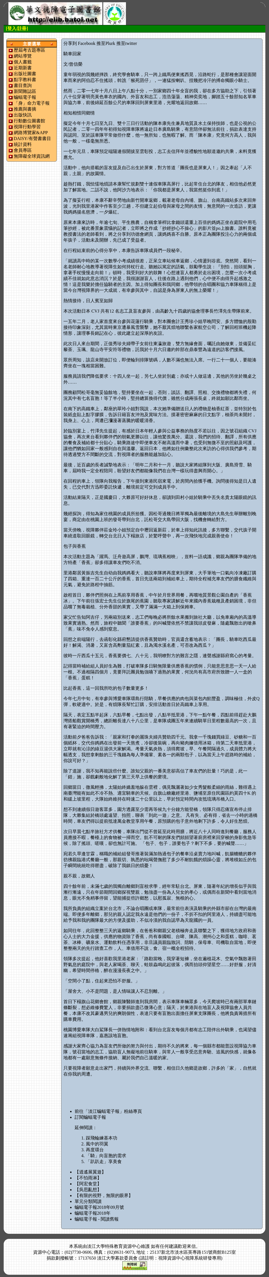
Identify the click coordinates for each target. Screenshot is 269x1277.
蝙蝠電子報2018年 (93, 1213)
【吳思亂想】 (88, 1189)
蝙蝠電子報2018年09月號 (99, 1207)
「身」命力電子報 (32, 103)
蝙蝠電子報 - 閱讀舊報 (97, 1219)
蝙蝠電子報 (25, 97)
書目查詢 (23, 85)
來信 (191, 1246)
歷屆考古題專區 (29, 50)
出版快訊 (23, 115)
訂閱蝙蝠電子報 (90, 1117)
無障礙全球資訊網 (32, 156)
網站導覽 (23, 56)
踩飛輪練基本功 (101, 1138)
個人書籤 (23, 61)
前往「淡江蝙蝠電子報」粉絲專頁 (108, 1111)
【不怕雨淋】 (88, 1177)
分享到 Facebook (79, 43)
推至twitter (126, 43)
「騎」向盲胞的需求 (106, 1155)
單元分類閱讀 (88, 1201)
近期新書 (23, 67)
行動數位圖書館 (29, 120)
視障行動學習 (27, 126)
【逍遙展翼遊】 (90, 1172)
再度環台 (95, 1149)
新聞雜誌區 (25, 91)
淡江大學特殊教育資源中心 (114, 1246)
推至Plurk (105, 43)
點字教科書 (25, 79)
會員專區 (23, 150)
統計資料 (23, 144)
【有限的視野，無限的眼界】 (104, 1195)
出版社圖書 (25, 73)
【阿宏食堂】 (88, 1183)
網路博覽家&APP (31, 132)
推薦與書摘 (25, 109)
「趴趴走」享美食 (104, 1161)
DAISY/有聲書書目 (32, 138)
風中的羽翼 (97, 1143)
